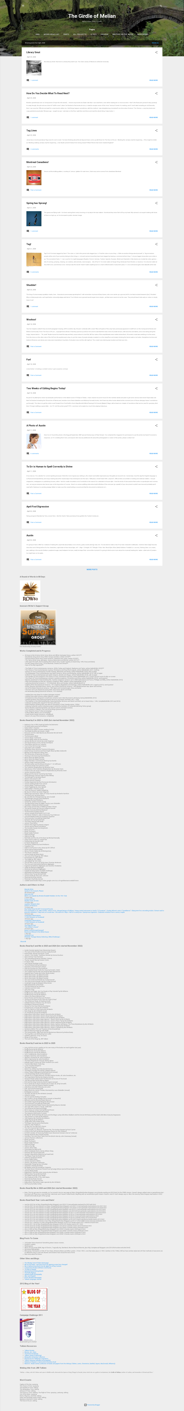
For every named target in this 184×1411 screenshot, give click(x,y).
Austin (29, 535)
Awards (104, 34)
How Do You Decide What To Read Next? (48, 93)
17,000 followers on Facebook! (34, 917)
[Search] (161, 6)
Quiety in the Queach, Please (34, 891)
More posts (92, 569)
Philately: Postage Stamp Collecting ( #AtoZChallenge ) (42, 937)
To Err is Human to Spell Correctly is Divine (49, 466)
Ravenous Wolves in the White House (37, 932)
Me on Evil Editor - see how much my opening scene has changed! (46, 1264)
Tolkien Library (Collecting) (33, 1355)
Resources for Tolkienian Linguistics (36, 1359)
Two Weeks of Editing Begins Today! (45, 388)
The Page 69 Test (30, 925)
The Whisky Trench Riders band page (37, 1263)
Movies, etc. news (30, 1352)
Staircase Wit (29, 894)
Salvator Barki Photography (33, 1274)
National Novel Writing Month (34, 1271)
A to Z (93, 34)
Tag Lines (31, 130)
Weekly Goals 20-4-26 (31, 901)
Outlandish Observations (33, 915)
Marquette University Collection (35, 1357)
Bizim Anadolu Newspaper (33, 1277)
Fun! (28, 359)
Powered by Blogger (92, 1405)
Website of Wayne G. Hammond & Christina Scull (40, 1362)
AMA (38, 34)
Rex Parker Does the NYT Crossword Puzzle (39, 909)
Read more (154, 80)
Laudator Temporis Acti (32, 904)
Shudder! (31, 285)
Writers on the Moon (122, 34)
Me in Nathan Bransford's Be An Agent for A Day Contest (43, 1266)
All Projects (79, 34)
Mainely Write (29, 889)
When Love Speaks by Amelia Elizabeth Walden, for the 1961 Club (46, 896)
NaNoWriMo (143, 34)
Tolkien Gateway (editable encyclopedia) (38, 1360)
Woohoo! (31, 319)
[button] (156, 53)
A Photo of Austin (36, 425)
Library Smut (33, 52)
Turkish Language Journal (33, 1279)
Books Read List (51, 34)
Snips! (66, 34)
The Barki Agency (30, 1273)
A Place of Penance (31, 906)
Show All (155, 43)
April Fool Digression (37, 506)
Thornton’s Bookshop (31, 1354)
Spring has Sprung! (36, 203)
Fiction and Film (30, 899)
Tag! (28, 244)
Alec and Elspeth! (30, 1276)
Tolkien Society (29, 1350)
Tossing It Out (29, 935)
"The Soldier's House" (31, 927)
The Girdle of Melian (92, 16)
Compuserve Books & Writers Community (38, 1268)
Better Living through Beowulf (34, 930)
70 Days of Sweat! (30, 1269)
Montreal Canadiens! (37, 162)
